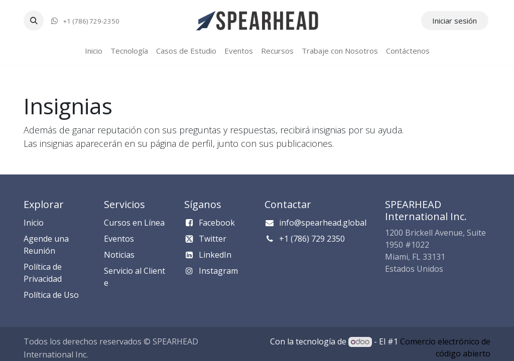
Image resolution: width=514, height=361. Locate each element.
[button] (34, 21)
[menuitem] (93, 51)
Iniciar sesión (454, 21)
